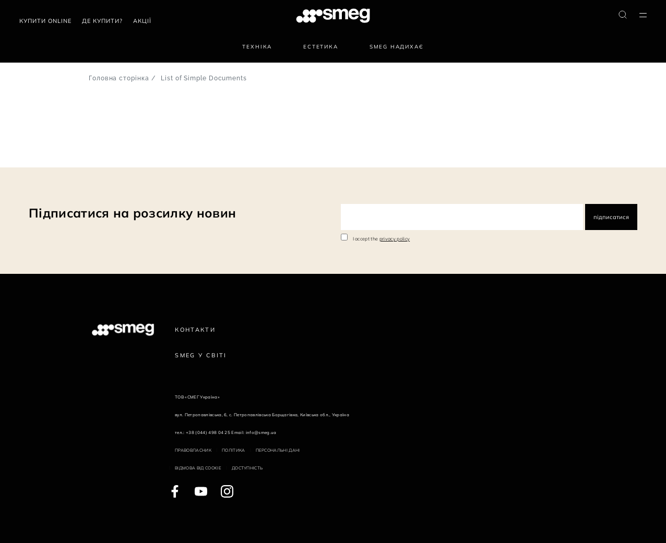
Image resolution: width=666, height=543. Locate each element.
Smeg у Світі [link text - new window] (201, 355)
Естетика (320, 46)
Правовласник (193, 450)
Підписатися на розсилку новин (132, 213)
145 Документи (20, 153)
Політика (233, 450)
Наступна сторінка (101, 153)
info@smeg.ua (261, 432)
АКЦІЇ (142, 21)
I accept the (381, 239)
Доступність (247, 467)
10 (73, 153)
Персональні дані (278, 450)
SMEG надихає (397, 46)
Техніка (257, 46)
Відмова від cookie (198, 467)
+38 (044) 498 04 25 (208, 432)
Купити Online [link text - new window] (45, 21)
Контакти (195, 329)
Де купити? (102, 21)
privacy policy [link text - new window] (394, 239)
